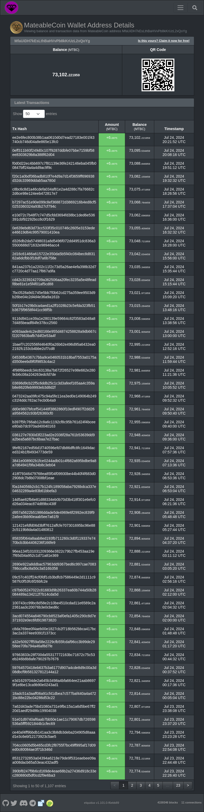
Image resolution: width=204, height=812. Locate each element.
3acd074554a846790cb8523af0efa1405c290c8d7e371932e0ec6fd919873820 (54, 618)
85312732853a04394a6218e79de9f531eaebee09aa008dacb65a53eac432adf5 (54, 760)
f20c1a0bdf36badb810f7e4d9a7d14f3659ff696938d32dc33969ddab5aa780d (53, 178)
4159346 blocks (167, 802)
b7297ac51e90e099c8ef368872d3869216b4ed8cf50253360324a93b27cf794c (54, 204)
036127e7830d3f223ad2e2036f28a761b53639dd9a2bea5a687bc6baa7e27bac (53, 437)
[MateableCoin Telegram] (33, 803)
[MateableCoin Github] (5, 803)
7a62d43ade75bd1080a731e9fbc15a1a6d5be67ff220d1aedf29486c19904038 (54, 708)
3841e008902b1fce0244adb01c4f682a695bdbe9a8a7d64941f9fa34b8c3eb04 (54, 463)
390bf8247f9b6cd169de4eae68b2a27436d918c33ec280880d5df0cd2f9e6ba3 (54, 773)
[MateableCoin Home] (11, 7)
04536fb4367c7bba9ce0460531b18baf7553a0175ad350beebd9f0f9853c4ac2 (54, 359)
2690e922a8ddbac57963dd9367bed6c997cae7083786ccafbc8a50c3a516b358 (54, 566)
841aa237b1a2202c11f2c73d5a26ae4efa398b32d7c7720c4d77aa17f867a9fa (54, 269)
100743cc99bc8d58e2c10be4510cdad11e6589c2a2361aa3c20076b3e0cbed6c (54, 605)
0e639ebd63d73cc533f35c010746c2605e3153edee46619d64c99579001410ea (53, 230)
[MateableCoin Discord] (23, 803)
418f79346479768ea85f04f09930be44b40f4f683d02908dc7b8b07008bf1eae (54, 476)
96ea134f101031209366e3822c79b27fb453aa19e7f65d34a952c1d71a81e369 (53, 553)
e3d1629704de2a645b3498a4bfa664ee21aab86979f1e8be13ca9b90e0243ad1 (54, 682)
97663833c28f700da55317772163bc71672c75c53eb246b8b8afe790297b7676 (53, 657)
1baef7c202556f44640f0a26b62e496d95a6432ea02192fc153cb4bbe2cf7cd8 (54, 346)
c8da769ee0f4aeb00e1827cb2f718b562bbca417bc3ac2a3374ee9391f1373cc (54, 631)
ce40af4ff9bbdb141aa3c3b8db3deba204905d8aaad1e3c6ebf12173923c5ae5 (54, 734)
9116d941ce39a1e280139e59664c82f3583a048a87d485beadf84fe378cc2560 (54, 320)
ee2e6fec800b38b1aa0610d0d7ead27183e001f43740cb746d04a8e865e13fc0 (53, 139)
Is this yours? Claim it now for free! (164, 40)
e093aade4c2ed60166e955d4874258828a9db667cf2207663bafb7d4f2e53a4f (54, 333)
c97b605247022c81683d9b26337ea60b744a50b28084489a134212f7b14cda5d (54, 592)
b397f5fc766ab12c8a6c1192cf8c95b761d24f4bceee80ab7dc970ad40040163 (54, 424)
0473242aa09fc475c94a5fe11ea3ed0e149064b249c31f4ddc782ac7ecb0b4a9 (54, 398)
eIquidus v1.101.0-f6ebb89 (101, 802)
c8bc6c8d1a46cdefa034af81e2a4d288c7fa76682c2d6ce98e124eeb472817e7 (53, 191)
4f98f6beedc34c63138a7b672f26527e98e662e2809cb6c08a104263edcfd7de (54, 372)
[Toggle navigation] (180, 8)
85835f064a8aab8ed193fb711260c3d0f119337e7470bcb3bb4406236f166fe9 (54, 540)
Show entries (35, 114)
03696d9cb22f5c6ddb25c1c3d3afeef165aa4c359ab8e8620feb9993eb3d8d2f (53, 385)
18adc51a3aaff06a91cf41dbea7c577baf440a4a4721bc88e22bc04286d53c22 (54, 695)
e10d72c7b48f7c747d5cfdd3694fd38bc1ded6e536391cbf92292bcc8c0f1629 (53, 217)
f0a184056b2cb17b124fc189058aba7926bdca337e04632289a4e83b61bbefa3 (54, 489)
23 (178, 785)
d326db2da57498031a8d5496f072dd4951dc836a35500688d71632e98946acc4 (54, 243)
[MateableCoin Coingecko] (49, 803)
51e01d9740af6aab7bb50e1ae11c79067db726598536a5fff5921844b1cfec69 (54, 721)
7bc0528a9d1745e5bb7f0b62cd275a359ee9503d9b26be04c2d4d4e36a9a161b (54, 295)
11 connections (192, 802)
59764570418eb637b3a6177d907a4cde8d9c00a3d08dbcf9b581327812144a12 (54, 670)
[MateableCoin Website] (41, 803)
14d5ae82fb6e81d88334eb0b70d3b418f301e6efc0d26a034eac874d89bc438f (54, 501)
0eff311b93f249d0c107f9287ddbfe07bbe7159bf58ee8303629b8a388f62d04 (53, 152)
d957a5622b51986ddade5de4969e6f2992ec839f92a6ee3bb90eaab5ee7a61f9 (53, 514)
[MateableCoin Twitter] (14, 803)
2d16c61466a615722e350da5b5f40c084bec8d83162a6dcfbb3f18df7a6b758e (53, 256)
